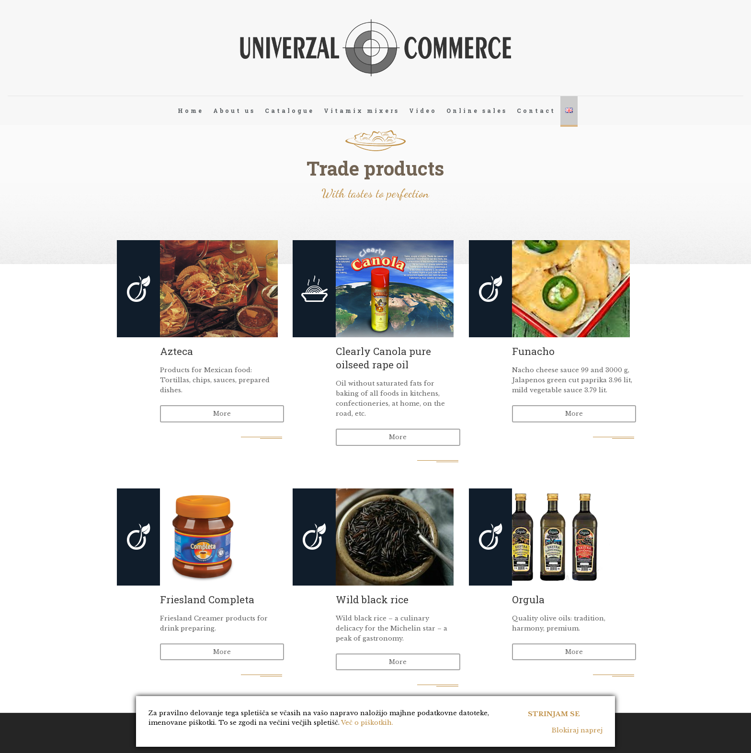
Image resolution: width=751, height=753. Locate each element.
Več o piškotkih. (367, 723)
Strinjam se (554, 711)
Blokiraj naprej (577, 730)
